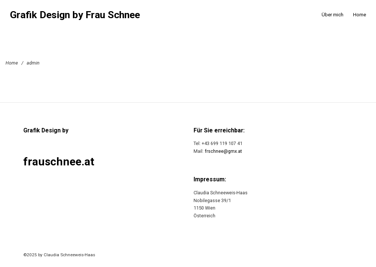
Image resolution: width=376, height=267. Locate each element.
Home (359, 14)
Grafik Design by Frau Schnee (75, 15)
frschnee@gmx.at (223, 151)
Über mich (332, 14)
